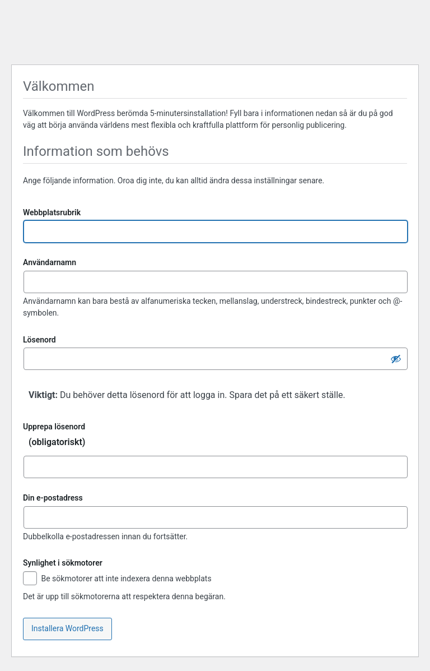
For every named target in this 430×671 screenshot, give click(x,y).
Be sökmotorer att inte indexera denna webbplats (117, 579)
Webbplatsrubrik (52, 212)
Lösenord (39, 339)
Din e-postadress (53, 498)
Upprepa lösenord (215, 437)
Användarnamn (49, 262)
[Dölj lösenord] (396, 359)
